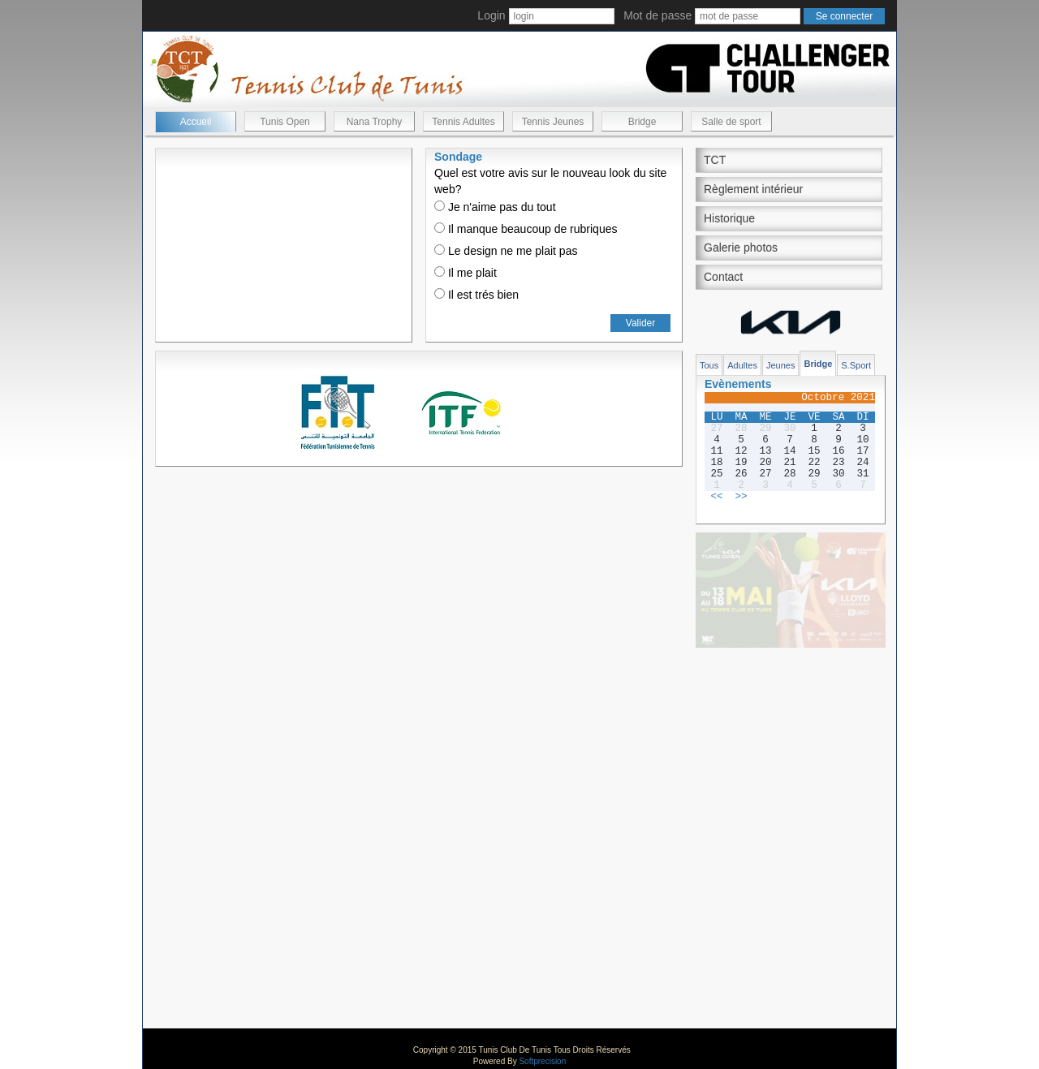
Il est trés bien (476, 294)
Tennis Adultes (463, 121)
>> (741, 496)
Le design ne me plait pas (505, 250)
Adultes (742, 365)
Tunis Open (285, 121)
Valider (640, 323)
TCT (715, 159)
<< (716, 496)
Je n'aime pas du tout (495, 206)
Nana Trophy (375, 121)
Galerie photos (741, 247)
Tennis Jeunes (553, 121)
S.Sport (856, 365)
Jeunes (780, 365)
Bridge (642, 121)
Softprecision (542, 1061)
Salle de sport (731, 121)
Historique (729, 218)
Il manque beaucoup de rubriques (525, 228)
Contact (723, 276)
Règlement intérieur (753, 189)
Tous (709, 365)
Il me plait (465, 272)
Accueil (196, 121)
